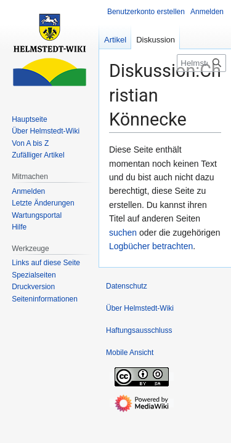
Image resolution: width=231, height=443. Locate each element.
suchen (123, 232)
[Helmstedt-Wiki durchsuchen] (201, 63)
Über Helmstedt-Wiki (140, 308)
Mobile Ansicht (129, 352)
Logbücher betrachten (151, 246)
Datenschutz (126, 286)
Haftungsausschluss (139, 330)
